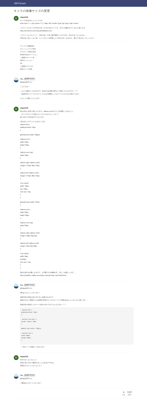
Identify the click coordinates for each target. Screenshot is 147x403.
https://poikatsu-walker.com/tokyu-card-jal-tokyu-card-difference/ (43, 275)
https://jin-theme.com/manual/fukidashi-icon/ (36, 31)
